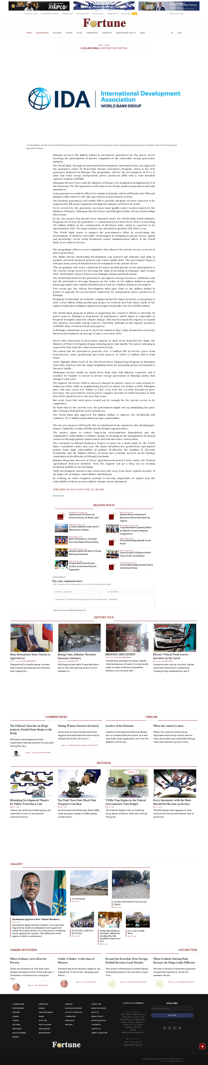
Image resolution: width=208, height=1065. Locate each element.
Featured (57, 33)
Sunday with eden (98, 1008)
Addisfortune (147, 1059)
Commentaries (74, 512)
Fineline (42, 1008)
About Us (95, 1012)
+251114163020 (135, 1042)
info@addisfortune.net (133, 1045)
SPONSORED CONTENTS (50, 14)
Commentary (92, 33)
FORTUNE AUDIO (82, 14)
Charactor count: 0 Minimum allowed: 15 (69, 610)
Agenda (69, 33)
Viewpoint (107, 33)
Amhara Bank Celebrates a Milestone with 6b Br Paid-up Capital (135, 517)
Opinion (15, 1020)
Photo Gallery (45, 1024)
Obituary (69, 1024)
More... (143, 33)
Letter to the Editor (73, 1012)
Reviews (15, 1037)
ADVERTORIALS (67, 14)
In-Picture (43, 1020)
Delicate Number (19, 1033)
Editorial (16, 1024)
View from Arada (46, 1012)
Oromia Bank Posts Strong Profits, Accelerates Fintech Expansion (83, 566)
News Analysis (125, 525)
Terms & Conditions (99, 1033)
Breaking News (45, 1033)
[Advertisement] (88, 693)
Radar (71, 537)
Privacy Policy (97, 1016)
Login (179, 33)
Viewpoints (73, 524)
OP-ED (79, 33)
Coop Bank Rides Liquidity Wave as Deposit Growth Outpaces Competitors (135, 530)
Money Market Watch (126, 33)
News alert (17, 1029)
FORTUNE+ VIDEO (31, 14)
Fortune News (42, 33)
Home (29, 33)
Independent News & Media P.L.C (169, 1059)
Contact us (96, 1029)
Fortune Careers (98, 14)
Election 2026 (129, 14)
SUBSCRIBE (172, 1015)
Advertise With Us (98, 1020)
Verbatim (68, 1004)
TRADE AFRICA (112, 14)
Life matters (96, 1004)
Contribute (96, 1024)
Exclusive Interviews (73, 1008)
